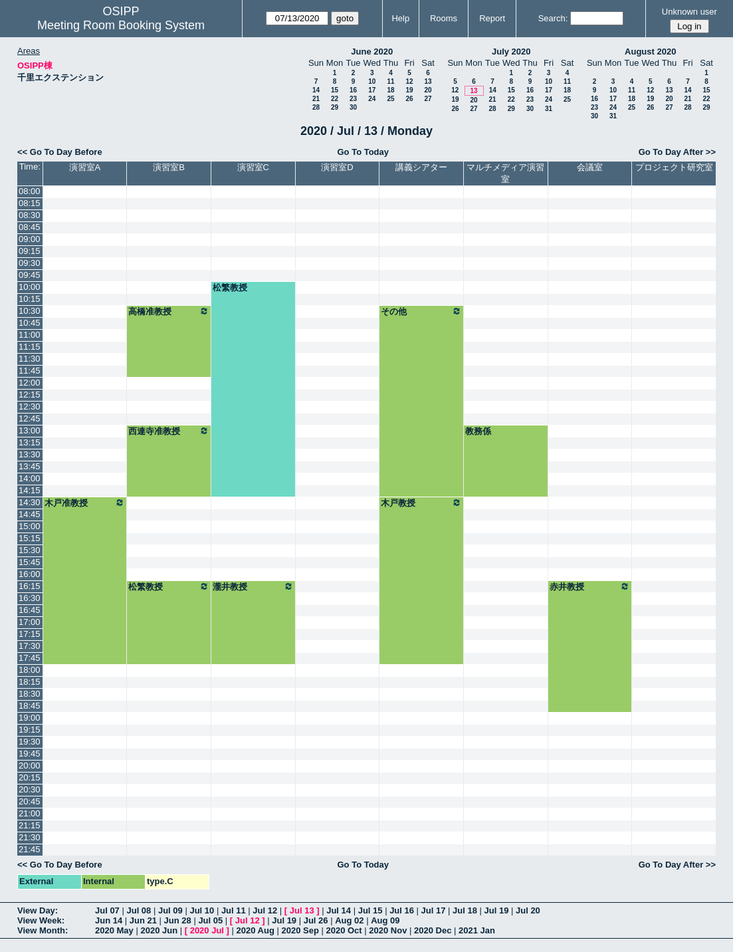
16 (353, 90)
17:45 (30, 658)
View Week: (40, 920)
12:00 (30, 383)
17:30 (30, 646)
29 (334, 107)
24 (371, 98)
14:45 (30, 514)
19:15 (30, 730)
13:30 (30, 454)
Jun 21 (143, 920)
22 (334, 98)
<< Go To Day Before (59, 152)
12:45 (30, 418)
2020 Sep (299, 930)
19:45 (30, 754)
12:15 (30, 395)
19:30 (30, 742)
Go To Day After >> (677, 152)
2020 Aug (255, 930)
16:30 (30, 598)
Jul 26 (316, 920)
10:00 (30, 287)
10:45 (30, 323)
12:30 (30, 407)
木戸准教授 (85, 502)
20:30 (30, 789)
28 (316, 107)
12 (409, 81)
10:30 (30, 311)
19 (409, 90)
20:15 (30, 777)
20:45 (30, 801)
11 (390, 81)
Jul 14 (338, 910)
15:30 (30, 550)
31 (548, 108)
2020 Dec (432, 930)
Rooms (443, 18)
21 (316, 98)
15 (334, 90)
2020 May (114, 930)
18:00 (30, 670)
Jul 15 (370, 910)
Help (400, 18)
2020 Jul (207, 930)
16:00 (30, 574)
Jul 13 (302, 910)
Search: (553, 18)
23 (353, 98)
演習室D (337, 167)
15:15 (30, 538)
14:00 (30, 478)
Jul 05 (210, 920)
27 (427, 98)
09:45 (30, 275)
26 (409, 98)
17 (371, 90)
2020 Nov (388, 930)
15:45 (30, 562)
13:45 (30, 466)
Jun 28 (177, 920)
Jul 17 (433, 910)
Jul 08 (138, 910)
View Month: (42, 930)
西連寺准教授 (168, 430)
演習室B (169, 167)
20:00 (30, 766)
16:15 (30, 586)
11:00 (30, 335)
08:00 (30, 191)
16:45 (30, 610)
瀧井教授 (253, 586)
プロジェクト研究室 (674, 167)
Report (492, 18)
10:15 (30, 299)
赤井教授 (590, 586)
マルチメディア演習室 (505, 173)
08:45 (30, 227)
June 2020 (372, 52)
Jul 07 (107, 910)
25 (390, 98)
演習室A (85, 167)
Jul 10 (201, 910)
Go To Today (363, 152)
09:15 (30, 251)
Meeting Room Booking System (121, 25)
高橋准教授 (168, 311)
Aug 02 (349, 920)
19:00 (30, 718)
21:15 (30, 825)
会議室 (590, 167)
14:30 (30, 502)
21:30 (30, 837)
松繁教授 (230, 288)
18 (390, 90)
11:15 (30, 347)
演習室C (253, 167)
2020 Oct (344, 930)
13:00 (30, 430)
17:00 (30, 622)
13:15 (30, 442)
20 (427, 90)
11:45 (30, 371)
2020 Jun (158, 930)
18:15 (30, 682)
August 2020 (650, 52)
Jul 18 (465, 910)
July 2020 (511, 52)
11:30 (30, 359)
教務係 (478, 431)
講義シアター (421, 167)
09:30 (30, 263)
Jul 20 (528, 910)
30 (353, 107)
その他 (421, 311)
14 (316, 90)
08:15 (30, 203)
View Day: (37, 910)
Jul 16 (401, 910)
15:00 (30, 526)
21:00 (30, 813)
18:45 (30, 706)
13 (427, 81)
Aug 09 (385, 920)
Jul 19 (496, 910)
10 (371, 81)
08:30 (30, 215)
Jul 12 (265, 910)
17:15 (30, 634)
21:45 (30, 849)
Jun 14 (108, 920)
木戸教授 (421, 502)
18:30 (30, 694)
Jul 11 (233, 910)
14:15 (30, 490)
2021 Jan (477, 930)
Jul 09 (170, 910)
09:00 (30, 239)
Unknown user (689, 12)
